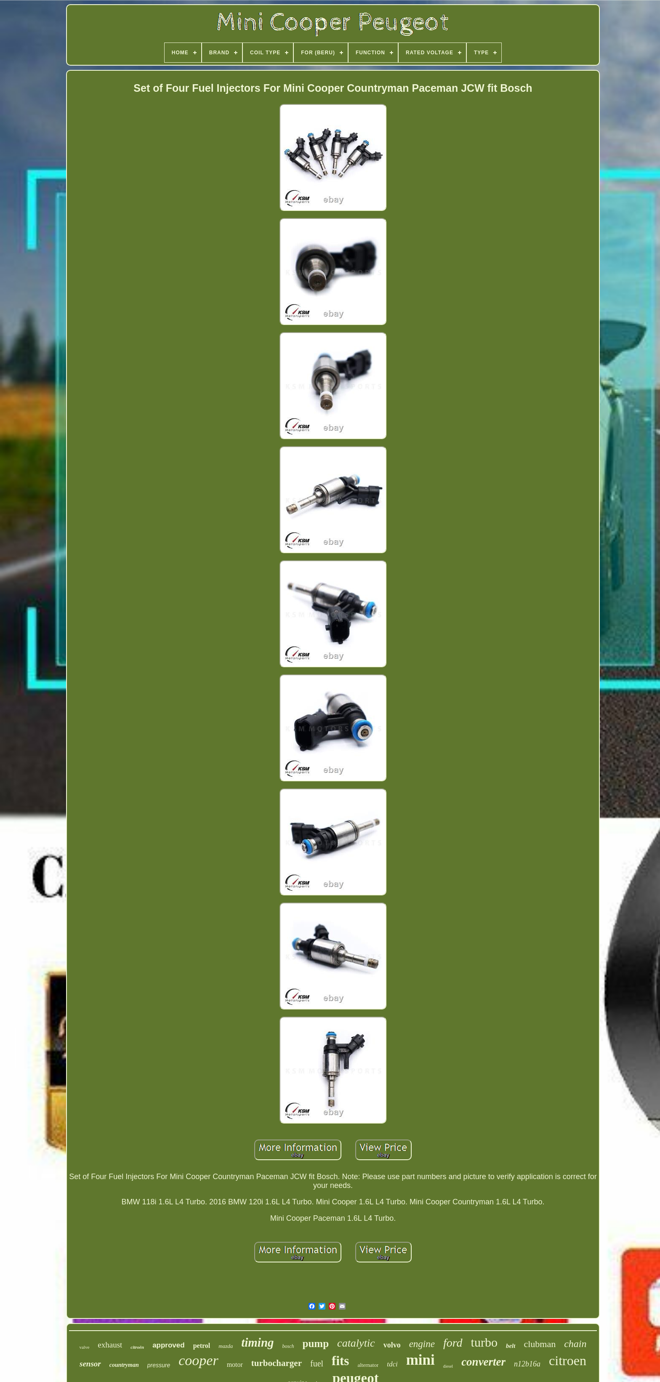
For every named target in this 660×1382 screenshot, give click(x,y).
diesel (448, 1366)
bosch (288, 1346)
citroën (137, 1347)
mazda (225, 1346)
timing (257, 1342)
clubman (540, 1344)
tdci (392, 1364)
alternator (367, 1365)
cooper (198, 1360)
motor (235, 1364)
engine (422, 1344)
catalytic (356, 1343)
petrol (201, 1345)
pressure (158, 1365)
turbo (484, 1342)
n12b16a (527, 1364)
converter (483, 1361)
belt (511, 1345)
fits (340, 1360)
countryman (124, 1365)
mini (420, 1360)
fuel (316, 1363)
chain (575, 1343)
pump (316, 1343)
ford (453, 1342)
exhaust (110, 1344)
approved (168, 1345)
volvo (392, 1345)
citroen (567, 1360)
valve (84, 1347)
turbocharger (276, 1363)
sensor (90, 1363)
